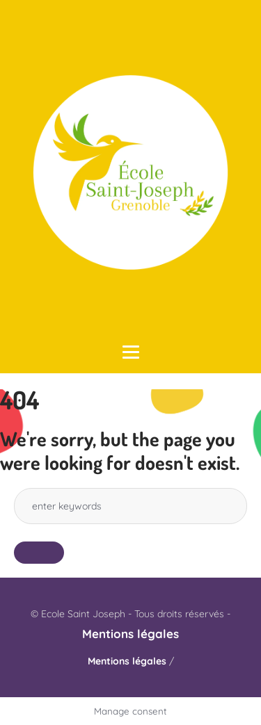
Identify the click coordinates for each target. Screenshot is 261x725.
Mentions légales (130, 633)
